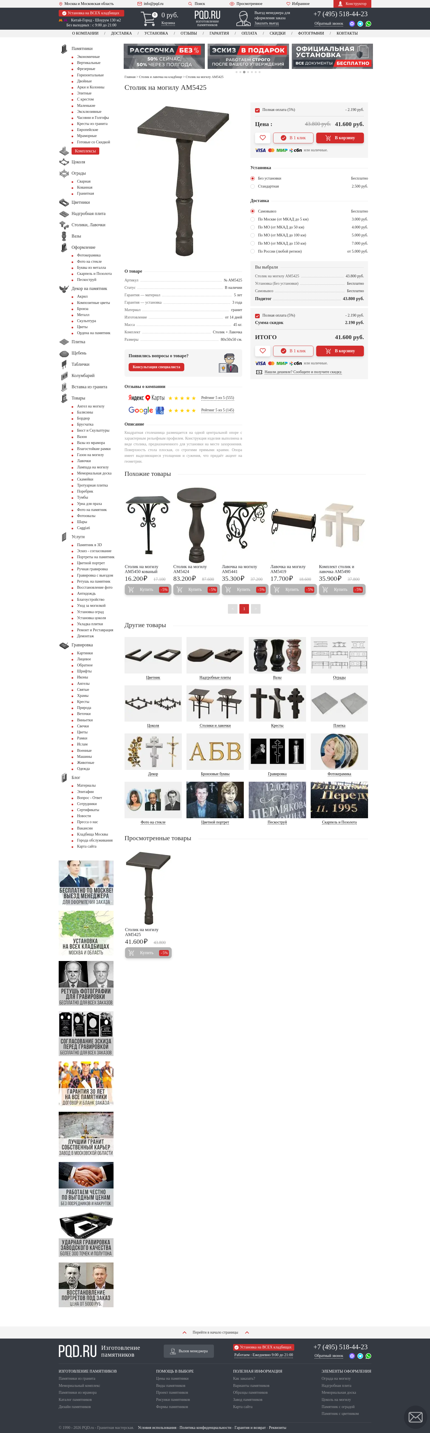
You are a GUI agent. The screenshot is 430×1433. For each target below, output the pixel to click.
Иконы (82, 677)
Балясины (85, 412)
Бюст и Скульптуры (93, 430)
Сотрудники (87, 804)
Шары (82, 522)
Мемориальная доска (94, 473)
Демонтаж (85, 636)
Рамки (82, 738)
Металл (83, 315)
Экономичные (88, 57)
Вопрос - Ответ (89, 798)
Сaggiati (83, 528)
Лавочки (84, 461)
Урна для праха (89, 504)
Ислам (82, 744)
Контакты (347, 33)
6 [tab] (256, 72)
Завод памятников (247, 1400)
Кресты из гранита (92, 124)
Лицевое (84, 659)
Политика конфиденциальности (205, 1428)
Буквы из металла (91, 268)
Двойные (84, 81)
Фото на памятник (92, 510)
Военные (84, 750)
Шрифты (84, 671)
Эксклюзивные (89, 112)
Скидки (277, 33)
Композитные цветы (93, 303)
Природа (84, 708)
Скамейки (85, 479)
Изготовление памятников (99, 1351)
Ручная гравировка (92, 569)
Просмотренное (245, 4)
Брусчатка (85, 424)
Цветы (82, 327)
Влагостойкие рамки (94, 449)
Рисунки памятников (173, 1400)
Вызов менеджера (189, 1351)
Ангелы (83, 683)
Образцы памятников (250, 1392)
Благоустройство (90, 599)
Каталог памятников (75, 1400)
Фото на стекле (89, 261)
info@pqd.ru (150, 4)
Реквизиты (277, 1428)
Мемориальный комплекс (79, 1386)
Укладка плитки (90, 624)
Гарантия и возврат (250, 1428)
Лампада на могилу (93, 467)
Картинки (85, 653)
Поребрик (85, 491)
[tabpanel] (164, 56)
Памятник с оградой (338, 1407)
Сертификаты (88, 810)
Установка (156, 33)
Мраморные (87, 136)
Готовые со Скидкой (93, 142)
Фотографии (311, 33)
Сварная (83, 181)
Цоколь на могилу (336, 1400)
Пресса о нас (87, 822)
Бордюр (83, 418)
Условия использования (157, 1428)
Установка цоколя (91, 618)
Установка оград (90, 612)
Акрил (82, 296)
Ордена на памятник (94, 333)
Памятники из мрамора (78, 1392)
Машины (84, 757)
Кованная (84, 187)
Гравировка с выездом (95, 575)
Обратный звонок (329, 23)
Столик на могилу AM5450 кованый (141, 569)
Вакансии (85, 828)
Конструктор (352, 3)
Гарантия (219, 33)
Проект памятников (172, 1392)
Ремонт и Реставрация (95, 630)
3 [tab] (244, 72)
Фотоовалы (86, 516)
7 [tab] (260, 72)
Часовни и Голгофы (93, 118)
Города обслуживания (95, 840)
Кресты (83, 702)
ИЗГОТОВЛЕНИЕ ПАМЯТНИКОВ (88, 1371)
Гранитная (85, 193)
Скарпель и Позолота (94, 274)
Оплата (249, 33)
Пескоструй (86, 280)
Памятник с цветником (340, 1414)
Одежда (83, 769)
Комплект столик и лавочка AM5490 (336, 569)
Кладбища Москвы (92, 834)
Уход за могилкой (91, 606)
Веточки (83, 714)
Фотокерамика (89, 255)
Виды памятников (170, 1386)
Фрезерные (86, 69)
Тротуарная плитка (92, 485)
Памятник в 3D (89, 545)
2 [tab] (240, 72)
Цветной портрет (91, 563)
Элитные (84, 93)
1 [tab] (236, 72)
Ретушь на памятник (94, 581)
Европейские (87, 130)
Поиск (196, 4)
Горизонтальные (90, 75)
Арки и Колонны (90, 87)
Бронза (82, 309)
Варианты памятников (251, 1386)
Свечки (83, 726)
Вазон (82, 437)
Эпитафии (85, 792)
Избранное (298, 4)
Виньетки (85, 720)
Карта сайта (87, 846)
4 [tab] (248, 72)
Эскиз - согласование (94, 551)
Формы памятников (172, 1407)
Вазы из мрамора (91, 443)
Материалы (86, 785)
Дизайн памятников (75, 1407)
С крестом (85, 99)
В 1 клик (293, 138)
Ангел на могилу (90, 406)
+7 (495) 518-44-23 (340, 14)
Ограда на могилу (336, 1378)
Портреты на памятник (96, 557)
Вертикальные (88, 63)
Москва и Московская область (86, 4)
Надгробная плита (336, 1386)
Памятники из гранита (77, 1378)
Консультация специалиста (156, 367)
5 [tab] (252, 72)
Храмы (83, 696)
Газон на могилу (90, 455)
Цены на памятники (172, 1378)
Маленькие (86, 106)
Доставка (121, 33)
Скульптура (86, 321)
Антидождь (86, 593)
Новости (84, 816)
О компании (85, 33)
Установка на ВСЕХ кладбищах (90, 13)
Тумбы (82, 497)
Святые (83, 690)
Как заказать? (244, 1378)
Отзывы (189, 33)
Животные (85, 763)
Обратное (85, 665)
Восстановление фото (94, 587)
